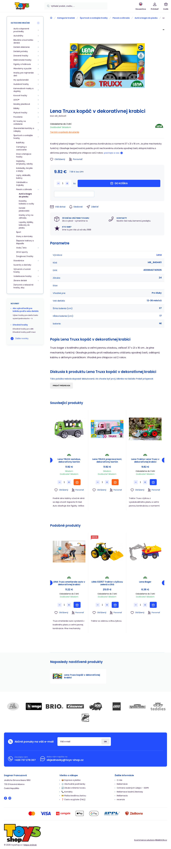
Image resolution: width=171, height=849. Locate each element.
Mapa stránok (30, 845)
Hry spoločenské (21, 80)
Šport (18, 232)
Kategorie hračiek (66, 18)
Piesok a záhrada (121, 18)
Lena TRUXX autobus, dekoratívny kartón (69, 460)
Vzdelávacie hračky (22, 276)
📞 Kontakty (67, 791)
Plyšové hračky (20, 112)
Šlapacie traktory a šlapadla (25, 242)
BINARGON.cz (161, 840)
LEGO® (16, 99)
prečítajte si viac (112, 153)
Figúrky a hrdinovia (22, 64)
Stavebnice (18, 260)
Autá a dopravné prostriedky (21, 30)
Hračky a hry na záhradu (26, 216)
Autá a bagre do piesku (146, 18)
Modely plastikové (21, 104)
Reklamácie (122, 784)
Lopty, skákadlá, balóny (23, 176)
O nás (119, 780)
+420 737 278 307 (25, 760)
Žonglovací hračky (24, 256)
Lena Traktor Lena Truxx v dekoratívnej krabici (145, 460)
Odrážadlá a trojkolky (21, 183)
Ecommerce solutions (144, 840)
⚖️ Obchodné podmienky (73, 784)
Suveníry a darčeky (22, 265)
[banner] (22, 6)
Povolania (17, 117)
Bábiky (16, 108)
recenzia (121, 799)
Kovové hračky (20, 95)
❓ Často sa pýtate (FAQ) (73, 799)
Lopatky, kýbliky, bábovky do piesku (26, 225)
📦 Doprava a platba (70, 780)
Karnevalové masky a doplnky (23, 90)
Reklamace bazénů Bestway (130, 791)
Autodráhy (18, 35)
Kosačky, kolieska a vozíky (26, 202)
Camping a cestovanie (21, 148)
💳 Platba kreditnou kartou (73, 795)
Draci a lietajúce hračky (23, 155)
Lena (159, 254)
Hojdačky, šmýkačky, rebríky (24, 162)
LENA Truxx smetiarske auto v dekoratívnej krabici (69, 583)
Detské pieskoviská (24, 209)
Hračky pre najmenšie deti (23, 74)
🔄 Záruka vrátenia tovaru (73, 788)
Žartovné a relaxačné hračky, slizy (23, 286)
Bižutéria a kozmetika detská (23, 41)
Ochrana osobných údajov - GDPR (133, 788)
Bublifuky (20, 142)
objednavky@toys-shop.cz (65, 760)
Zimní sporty (22, 252)
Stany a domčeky (24, 236)
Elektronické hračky (22, 60)
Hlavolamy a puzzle (22, 68)
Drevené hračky (20, 55)
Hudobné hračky (21, 84)
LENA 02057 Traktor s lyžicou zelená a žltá (107, 583)
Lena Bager (145, 582)
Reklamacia (122, 795)
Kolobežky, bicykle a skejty (24, 169)
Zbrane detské (20, 280)
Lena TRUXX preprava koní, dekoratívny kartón (107, 460)
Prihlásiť (105, 742)
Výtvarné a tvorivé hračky (22, 270)
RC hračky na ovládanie (19, 122)
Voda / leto (21, 247)
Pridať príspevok (61, 386)
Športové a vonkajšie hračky (94, 18)
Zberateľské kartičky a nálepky (23, 129)
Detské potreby (20, 51)
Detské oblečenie (21, 47)
